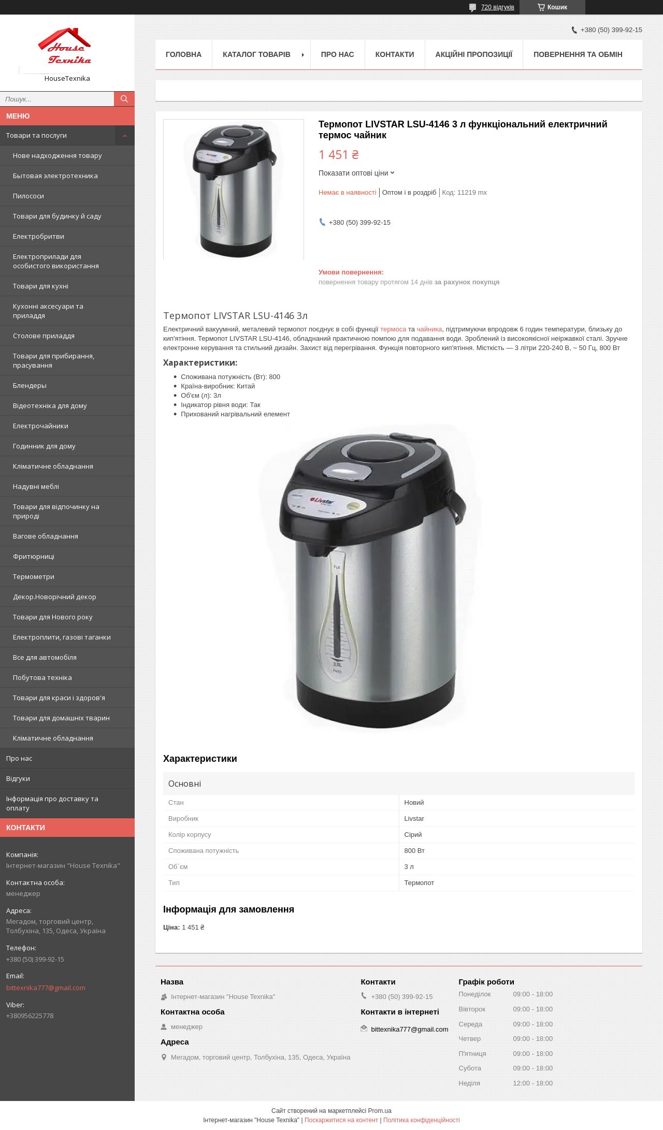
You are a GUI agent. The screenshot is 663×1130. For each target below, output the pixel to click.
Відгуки (18, 778)
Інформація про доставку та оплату (52, 803)
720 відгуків (497, 7)
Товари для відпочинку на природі (56, 511)
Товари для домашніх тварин (61, 717)
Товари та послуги (36, 135)
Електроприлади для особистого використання (56, 261)
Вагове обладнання (45, 536)
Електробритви (38, 236)
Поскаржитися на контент (341, 1120)
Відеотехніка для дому (50, 405)
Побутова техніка (42, 677)
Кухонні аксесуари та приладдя (48, 310)
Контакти (395, 54)
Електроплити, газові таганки (62, 637)
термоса (393, 329)
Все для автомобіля (45, 657)
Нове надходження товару (57, 155)
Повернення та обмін (578, 54)
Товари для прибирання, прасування (53, 360)
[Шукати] (124, 99)
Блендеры (30, 385)
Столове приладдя (44, 335)
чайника (429, 329)
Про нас (19, 758)
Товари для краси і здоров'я (59, 697)
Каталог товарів (256, 54)
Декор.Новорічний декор (54, 596)
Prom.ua (380, 1110)
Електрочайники (40, 425)
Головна (183, 54)
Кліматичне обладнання (53, 466)
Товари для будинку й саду (57, 216)
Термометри (33, 576)
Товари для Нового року (53, 616)
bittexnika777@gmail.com (45, 987)
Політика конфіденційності (421, 1120)
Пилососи (28, 195)
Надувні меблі (36, 486)
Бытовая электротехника (55, 175)
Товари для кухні (40, 286)
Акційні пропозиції (474, 54)
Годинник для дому (44, 446)
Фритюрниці (33, 556)
